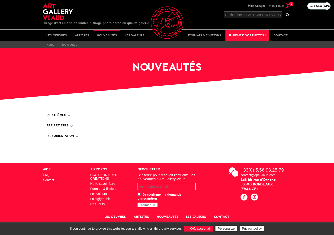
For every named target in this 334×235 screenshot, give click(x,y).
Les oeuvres (56, 35)
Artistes (82, 35)
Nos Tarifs (97, 204)
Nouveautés (107, 35)
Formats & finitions (204, 35)
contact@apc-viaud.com (258, 175)
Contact (280, 35)
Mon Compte (257, 5)
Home (50, 44)
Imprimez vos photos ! (247, 35)
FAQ (46, 175)
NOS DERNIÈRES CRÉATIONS (103, 176)
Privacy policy (252, 228)
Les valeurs (134, 35)
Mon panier (280, 5)
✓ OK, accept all (198, 228)
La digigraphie (100, 199)
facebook (245, 198)
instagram (255, 198)
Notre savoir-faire (102, 183)
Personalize (226, 228)
